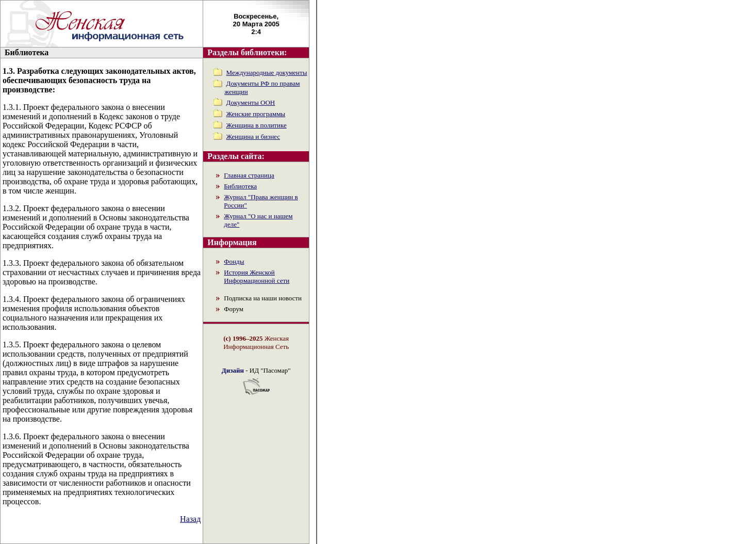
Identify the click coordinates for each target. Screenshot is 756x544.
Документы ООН (250, 102)
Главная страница (249, 175)
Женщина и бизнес (253, 136)
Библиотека (240, 186)
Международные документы (266, 72)
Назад (190, 519)
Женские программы (256, 114)
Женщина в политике (256, 125)
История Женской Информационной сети (256, 276)
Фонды (234, 261)
